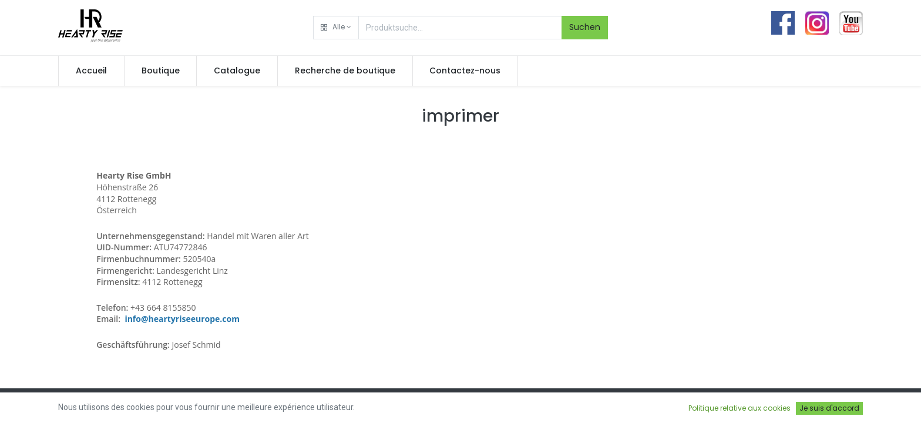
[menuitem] (91, 71)
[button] (336, 27)
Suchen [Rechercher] (584, 27)
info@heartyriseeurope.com (182, 318)
